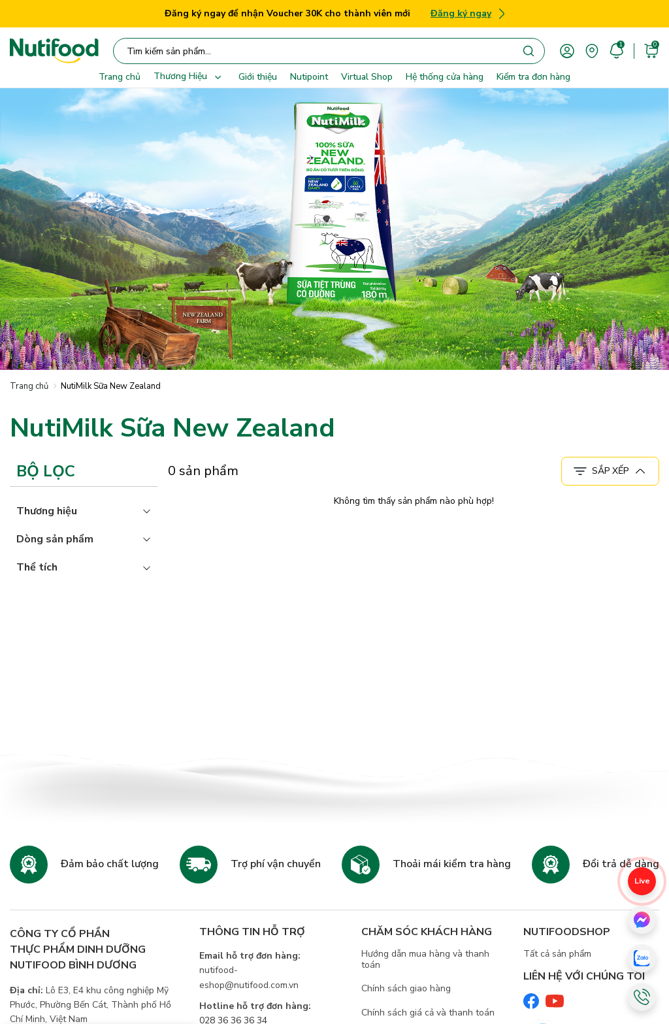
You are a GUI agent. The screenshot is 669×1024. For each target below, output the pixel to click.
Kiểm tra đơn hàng (533, 77)
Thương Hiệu (189, 77)
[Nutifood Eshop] (54, 51)
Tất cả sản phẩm (557, 954)
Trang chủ (119, 77)
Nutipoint (309, 77)
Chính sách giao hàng (406, 988)
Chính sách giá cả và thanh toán (428, 1012)
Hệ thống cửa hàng (444, 77)
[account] (567, 50)
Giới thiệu (257, 77)
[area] (592, 50)
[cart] (651, 50)
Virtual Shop (367, 77)
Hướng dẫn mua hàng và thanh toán (425, 959)
